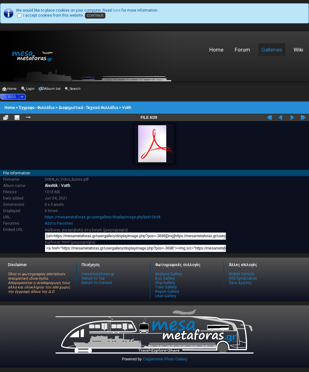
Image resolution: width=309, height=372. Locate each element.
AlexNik (51, 185)
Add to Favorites (59, 223)
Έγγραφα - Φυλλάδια (36, 108)
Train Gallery (166, 287)
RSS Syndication (243, 278)
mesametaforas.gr (97, 274)
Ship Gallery (165, 283)
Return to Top (92, 278)
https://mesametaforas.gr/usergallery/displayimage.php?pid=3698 (102, 217)
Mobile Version (242, 274)
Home (216, 49)
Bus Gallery (165, 278)
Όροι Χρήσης (240, 283)
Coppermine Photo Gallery (165, 359)
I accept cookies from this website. (53, 15)
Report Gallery (167, 291)
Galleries (271, 49)
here (117, 10)
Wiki (298, 49)
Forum (242, 49)
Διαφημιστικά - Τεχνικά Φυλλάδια (88, 108)
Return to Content (96, 283)
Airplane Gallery (168, 274)
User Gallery (165, 296)
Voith (126, 108)
